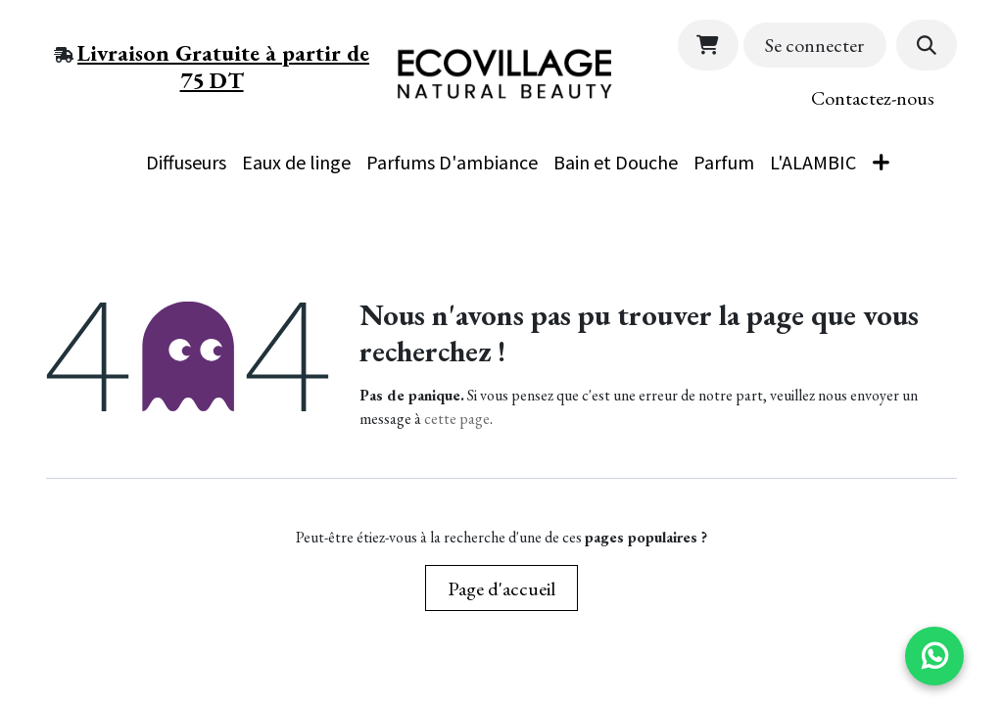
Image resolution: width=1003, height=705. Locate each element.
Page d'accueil (501, 588)
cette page (457, 418)
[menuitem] (114, 148)
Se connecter (814, 45)
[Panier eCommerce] (708, 45)
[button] (926, 45)
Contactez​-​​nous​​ (872, 98)
